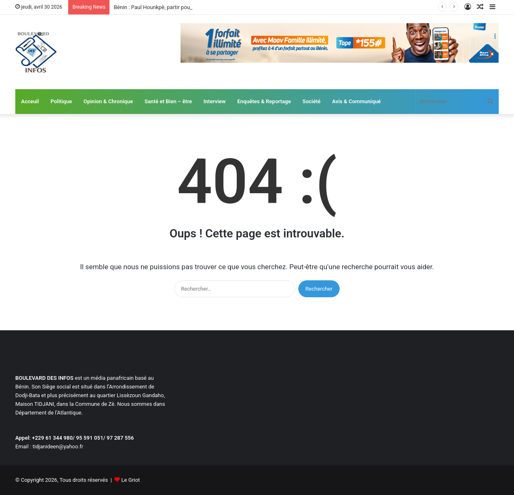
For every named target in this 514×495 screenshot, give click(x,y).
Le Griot (130, 480)
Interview (215, 101)
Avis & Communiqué (356, 101)
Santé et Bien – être (168, 101)
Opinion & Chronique (108, 101)
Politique (61, 101)
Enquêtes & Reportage (264, 101)
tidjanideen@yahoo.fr (58, 446)
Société (311, 101)
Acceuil (30, 101)
